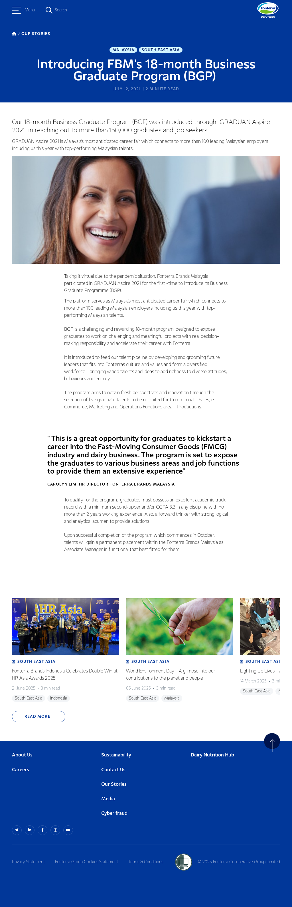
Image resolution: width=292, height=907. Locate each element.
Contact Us (113, 770)
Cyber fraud (114, 813)
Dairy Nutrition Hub (212, 755)
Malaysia (123, 50)
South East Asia (161, 50)
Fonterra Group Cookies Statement (86, 862)
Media (108, 799)
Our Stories (114, 784)
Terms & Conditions (145, 862)
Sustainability (116, 755)
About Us (22, 755)
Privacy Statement (28, 862)
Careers (20, 770)
